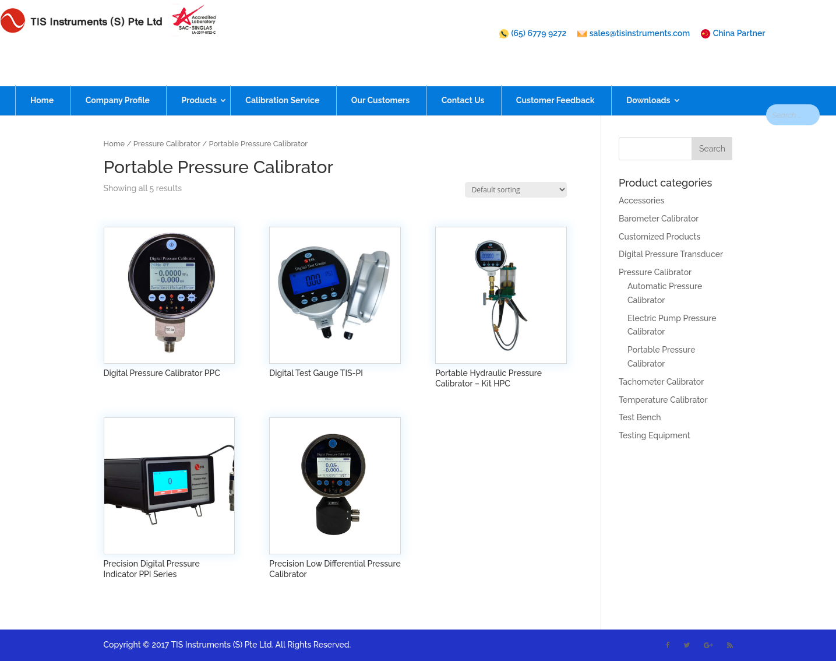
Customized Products (659, 236)
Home (42, 80)
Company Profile (118, 80)
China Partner (733, 33)
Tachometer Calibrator (661, 381)
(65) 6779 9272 (533, 33)
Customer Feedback (555, 80)
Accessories (641, 200)
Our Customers (380, 80)
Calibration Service (282, 80)
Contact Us (463, 80)
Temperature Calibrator (663, 400)
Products (198, 80)
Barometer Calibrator (659, 218)
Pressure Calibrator (166, 143)
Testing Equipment (654, 435)
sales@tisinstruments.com (633, 33)
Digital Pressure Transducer (671, 254)
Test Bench (640, 417)
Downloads (648, 80)
